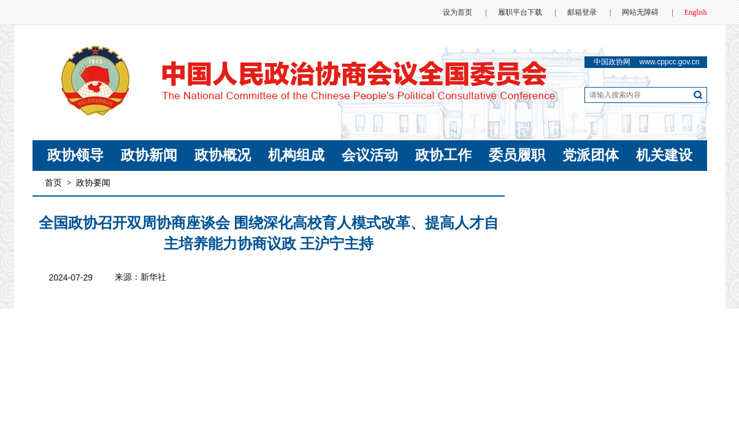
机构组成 (296, 155)
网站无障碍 (640, 12)
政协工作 (443, 155)
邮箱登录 (582, 12)
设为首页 (457, 12)
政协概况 (222, 155)
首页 (53, 182)
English (695, 12)
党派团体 (590, 155)
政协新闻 (149, 155)
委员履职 (517, 155)
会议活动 (370, 155)
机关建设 (664, 155)
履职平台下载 (520, 12)
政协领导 (75, 155)
